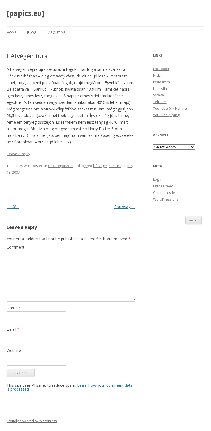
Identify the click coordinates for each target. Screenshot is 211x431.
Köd (13, 206)
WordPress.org (165, 199)
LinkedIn (160, 88)
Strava (158, 95)
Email (13, 329)
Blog (31, 32)
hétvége (100, 165)
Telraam (160, 101)
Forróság (124, 206)
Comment (15, 247)
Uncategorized (60, 165)
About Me (56, 32)
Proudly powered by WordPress (32, 421)
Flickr (157, 75)
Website (14, 350)
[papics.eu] (26, 13)
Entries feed (163, 185)
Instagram (161, 81)
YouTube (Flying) (166, 114)
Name (14, 307)
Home (11, 32)
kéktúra (115, 165)
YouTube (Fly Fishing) (170, 108)
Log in (158, 179)
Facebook (161, 68)
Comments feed (166, 192)
